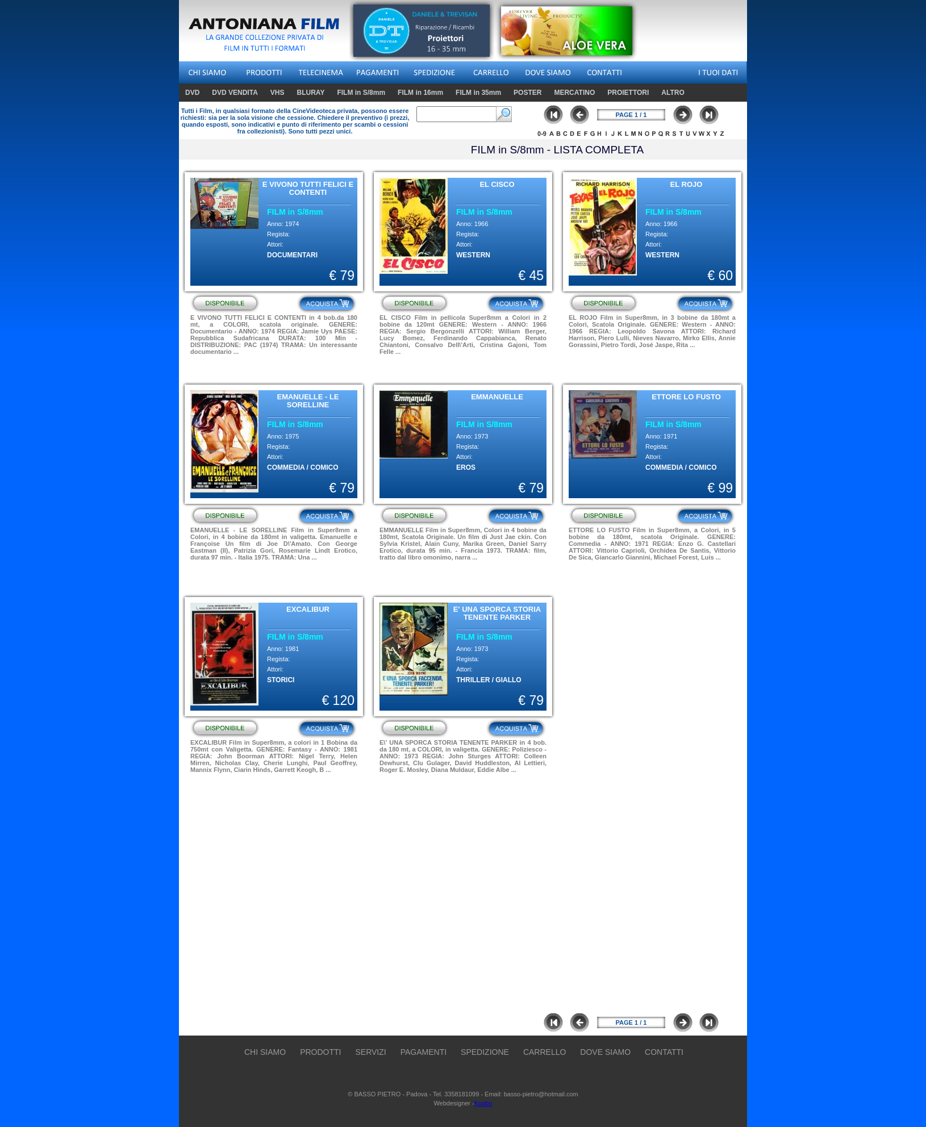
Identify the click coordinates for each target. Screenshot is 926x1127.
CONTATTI (664, 1052)
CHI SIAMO (265, 1052)
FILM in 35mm (478, 93)
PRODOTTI (320, 1052)
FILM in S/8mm (362, 92)
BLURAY (310, 93)
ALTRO (672, 93)
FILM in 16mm (422, 92)
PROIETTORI (628, 93)
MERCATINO (574, 93)
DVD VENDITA (236, 92)
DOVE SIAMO (605, 1052)
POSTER (527, 93)
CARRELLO (544, 1052)
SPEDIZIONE (485, 1052)
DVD (193, 92)
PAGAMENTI (424, 1052)
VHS (278, 92)
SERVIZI (370, 1052)
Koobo (483, 1103)
